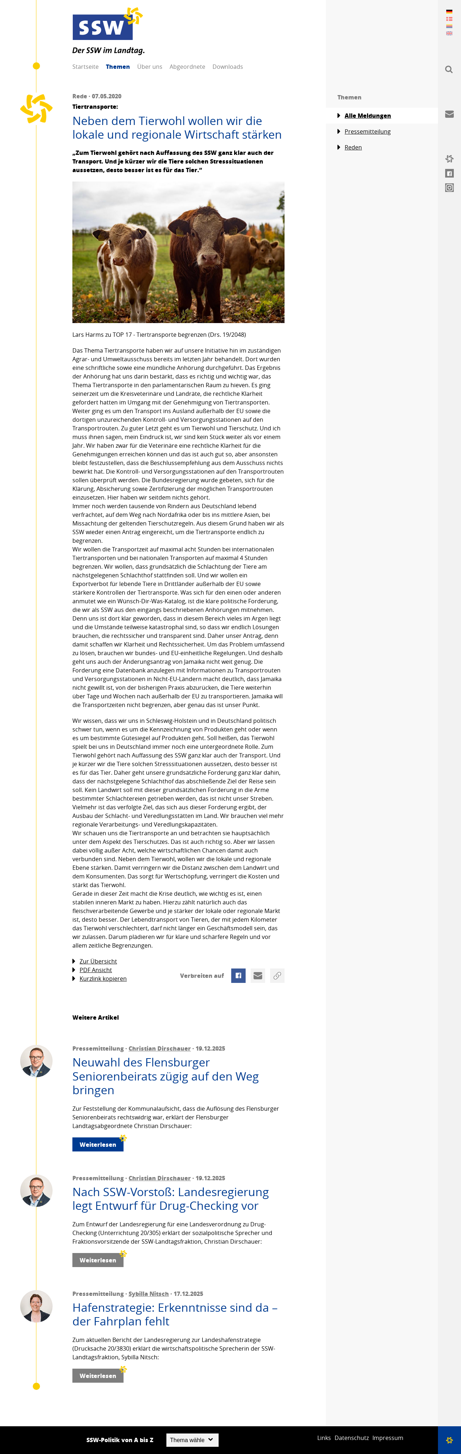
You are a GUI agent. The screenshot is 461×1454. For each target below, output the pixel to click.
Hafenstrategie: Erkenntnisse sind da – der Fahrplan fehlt (175, 1314)
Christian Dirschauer (160, 1048)
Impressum (387, 1438)
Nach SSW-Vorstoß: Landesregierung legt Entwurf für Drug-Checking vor (170, 1199)
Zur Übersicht (94, 961)
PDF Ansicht (92, 970)
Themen (118, 66)
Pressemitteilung (364, 131)
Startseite (85, 67)
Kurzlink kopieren (99, 979)
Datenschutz (352, 1438)
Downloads (227, 67)
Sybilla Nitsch (149, 1293)
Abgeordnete (187, 67)
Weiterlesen (102, 1143)
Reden (349, 147)
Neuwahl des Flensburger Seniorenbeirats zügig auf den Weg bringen (165, 1076)
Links (324, 1438)
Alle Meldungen (364, 115)
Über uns (149, 67)
